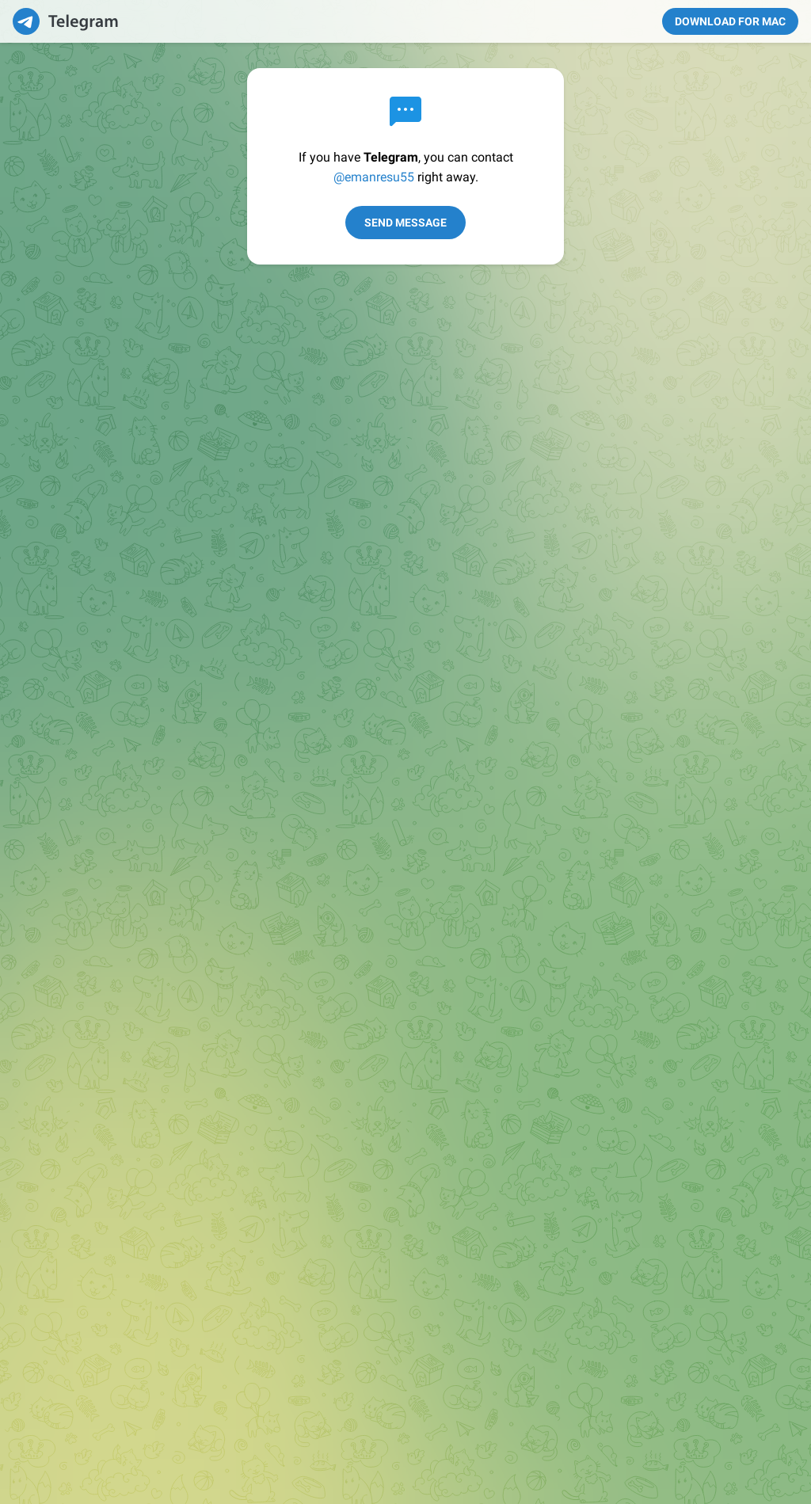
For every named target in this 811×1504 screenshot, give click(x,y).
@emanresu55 (373, 177)
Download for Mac (730, 21)
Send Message (405, 222)
